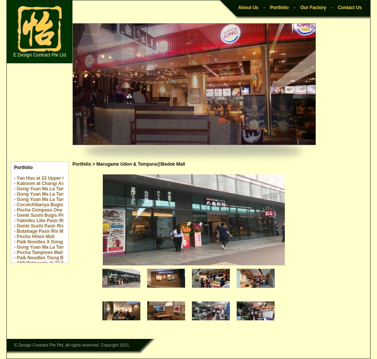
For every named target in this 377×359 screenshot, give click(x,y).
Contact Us (350, 7)
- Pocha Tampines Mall (38, 252)
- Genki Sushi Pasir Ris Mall (44, 226)
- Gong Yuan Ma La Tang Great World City (59, 247)
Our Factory (313, 7)
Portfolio (279, 7)
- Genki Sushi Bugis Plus (41, 215)
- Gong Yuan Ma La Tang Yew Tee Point (56, 199)
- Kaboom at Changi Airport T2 (47, 183)
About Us (248, 7)
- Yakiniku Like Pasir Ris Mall (45, 220)
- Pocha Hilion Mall (34, 236)
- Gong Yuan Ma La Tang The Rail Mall (55, 194)
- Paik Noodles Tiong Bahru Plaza (50, 257)
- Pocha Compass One (38, 210)
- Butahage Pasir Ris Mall (41, 231)
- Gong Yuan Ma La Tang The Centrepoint (58, 188)
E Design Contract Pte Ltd (39, 32)
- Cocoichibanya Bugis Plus (44, 204)
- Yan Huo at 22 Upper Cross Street (52, 178)
